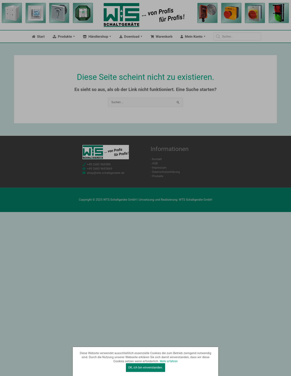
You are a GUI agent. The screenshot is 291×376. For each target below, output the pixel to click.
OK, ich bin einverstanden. (145, 367)
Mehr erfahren (168, 361)
